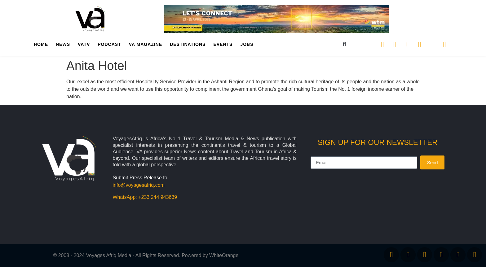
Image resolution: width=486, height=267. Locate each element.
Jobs (246, 44)
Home (41, 44)
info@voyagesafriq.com (139, 185)
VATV (84, 44)
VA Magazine (145, 44)
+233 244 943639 (157, 197)
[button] (344, 44)
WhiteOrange (223, 255)
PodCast (109, 44)
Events (222, 44)
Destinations (187, 44)
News (63, 44)
